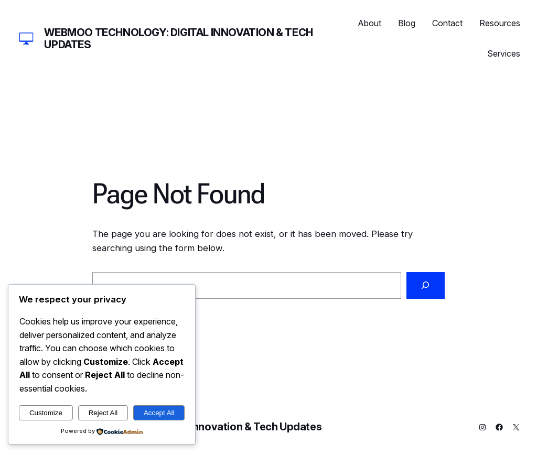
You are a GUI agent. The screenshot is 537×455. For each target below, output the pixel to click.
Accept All (159, 413)
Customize (45, 413)
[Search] (425, 285)
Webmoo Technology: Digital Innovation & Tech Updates (178, 38)
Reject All (103, 413)
